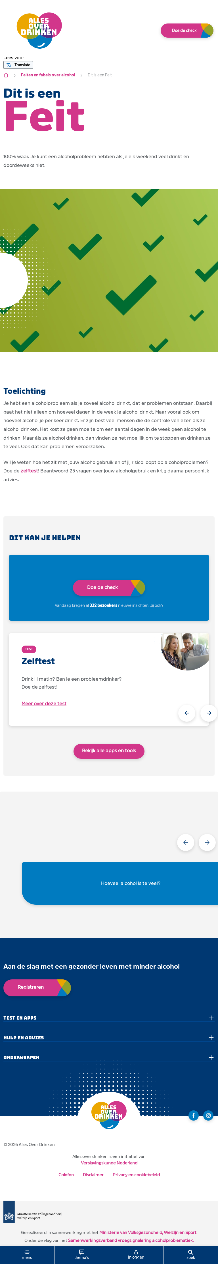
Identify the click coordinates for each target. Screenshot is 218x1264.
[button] (13, 57)
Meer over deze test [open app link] (44, 703)
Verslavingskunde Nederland (109, 1163)
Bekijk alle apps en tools (109, 750)
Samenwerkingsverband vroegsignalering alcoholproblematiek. (131, 1240)
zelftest (29, 470)
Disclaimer (93, 1175)
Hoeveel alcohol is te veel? (131, 883)
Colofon (66, 1175)
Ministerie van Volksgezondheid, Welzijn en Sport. (148, 1232)
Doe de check (184, 31)
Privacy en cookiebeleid (136, 1175)
